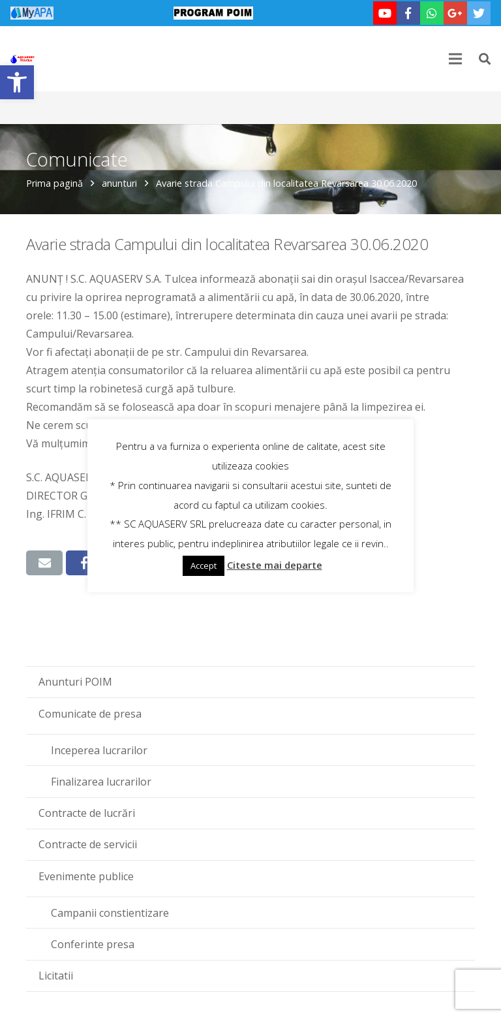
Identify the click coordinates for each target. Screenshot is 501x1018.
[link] (17, 82)
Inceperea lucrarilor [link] (99, 750)
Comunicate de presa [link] (90, 714)
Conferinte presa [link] (92, 944)
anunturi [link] (119, 183)
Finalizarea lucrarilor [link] (101, 781)
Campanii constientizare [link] (110, 913)
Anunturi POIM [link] (75, 682)
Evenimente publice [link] (86, 876)
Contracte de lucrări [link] (86, 813)
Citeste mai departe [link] (274, 564)
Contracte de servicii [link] (87, 844)
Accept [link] (203, 565)
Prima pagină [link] (54, 183)
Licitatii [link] (55, 975)
